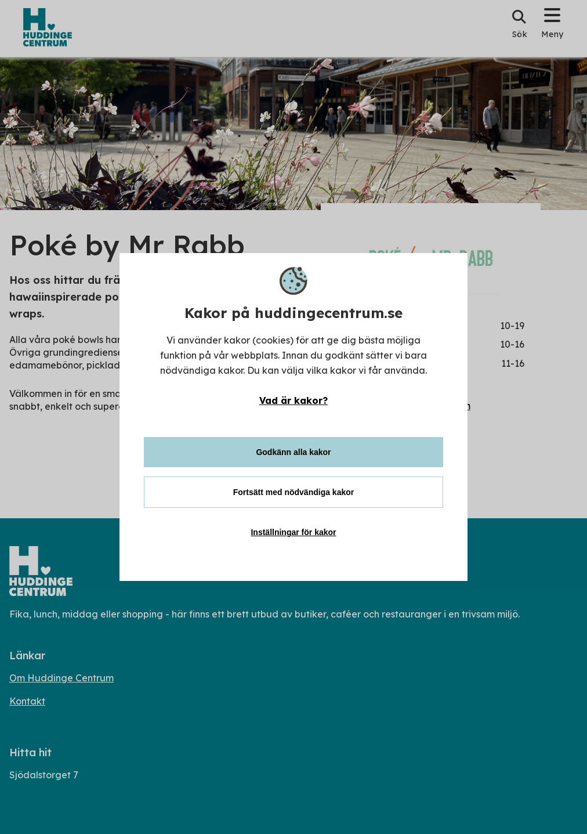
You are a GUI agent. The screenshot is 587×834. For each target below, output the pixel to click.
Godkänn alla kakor (293, 452)
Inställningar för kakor (293, 532)
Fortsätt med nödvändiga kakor (293, 492)
